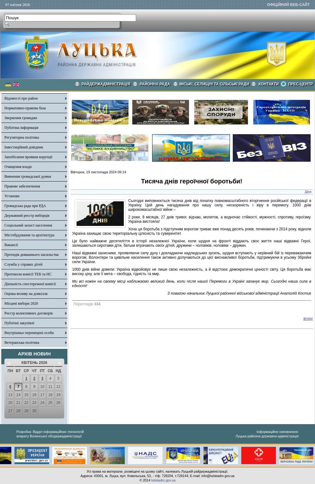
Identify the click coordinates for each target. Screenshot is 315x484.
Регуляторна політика (21, 137)
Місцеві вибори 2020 (21, 303)
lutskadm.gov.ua (163, 480)
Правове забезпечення (22, 186)
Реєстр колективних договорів (28, 313)
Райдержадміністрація (106, 84)
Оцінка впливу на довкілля (26, 293)
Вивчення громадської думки (27, 176)
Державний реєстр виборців (26, 215)
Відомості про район (21, 98)
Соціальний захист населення (28, 225)
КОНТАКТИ (269, 84)
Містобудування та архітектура (29, 235)
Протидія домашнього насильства (31, 254)
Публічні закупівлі (19, 323)
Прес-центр (300, 84)
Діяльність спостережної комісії (30, 284)
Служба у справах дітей (23, 264)
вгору (308, 318)
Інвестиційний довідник (23, 147)
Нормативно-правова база (25, 108)
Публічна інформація (21, 127)
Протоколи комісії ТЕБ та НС (28, 274)
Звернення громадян (20, 118)
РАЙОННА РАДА (155, 84)
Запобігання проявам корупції (28, 157)
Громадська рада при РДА (25, 206)
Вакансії (11, 245)
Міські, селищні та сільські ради (214, 84)
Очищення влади (18, 166)
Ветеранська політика (21, 342)
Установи (12, 196)
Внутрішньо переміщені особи (29, 333)
